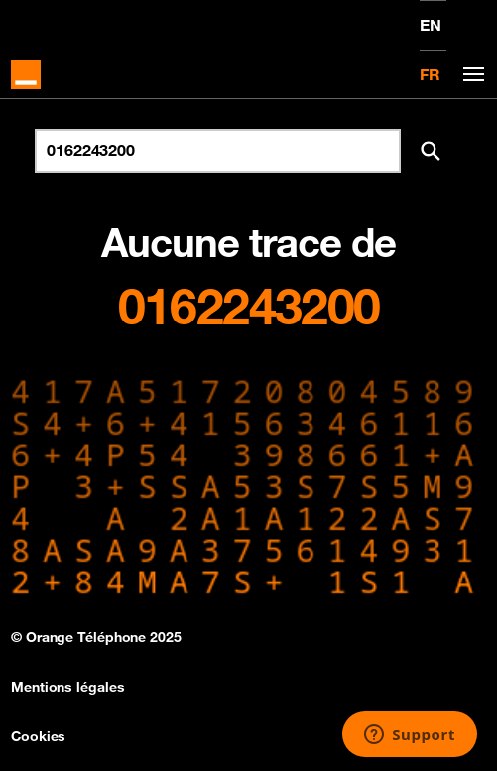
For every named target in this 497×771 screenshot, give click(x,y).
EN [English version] (430, 25)
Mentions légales (67, 687)
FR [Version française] (430, 74)
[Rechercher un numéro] (218, 151)
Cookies (38, 736)
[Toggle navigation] (470, 75)
